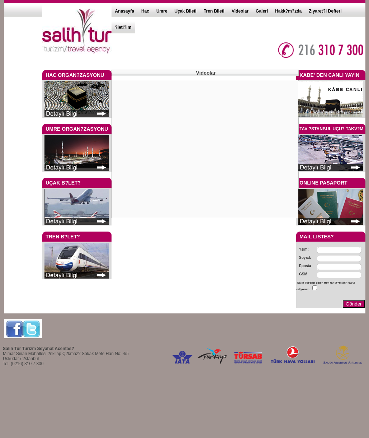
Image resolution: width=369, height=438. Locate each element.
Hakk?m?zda (288, 11)
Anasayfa (124, 11)
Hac (145, 11)
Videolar (240, 11)
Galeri (262, 11)
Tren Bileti (214, 11)
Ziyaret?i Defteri (325, 11)
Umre (161, 11)
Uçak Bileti (186, 11)
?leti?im (123, 27)
